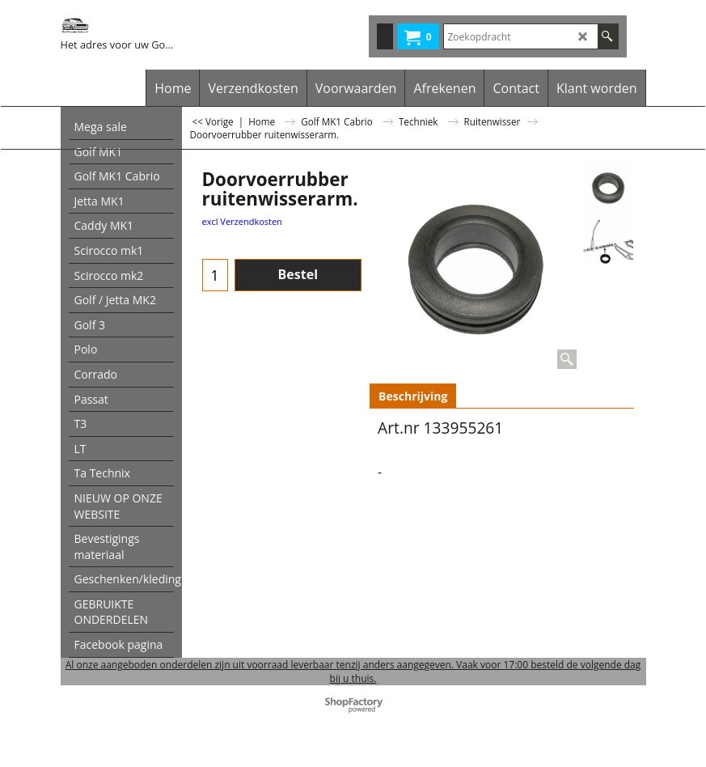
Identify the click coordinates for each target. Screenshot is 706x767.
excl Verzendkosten (242, 221)
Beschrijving (412, 396)
